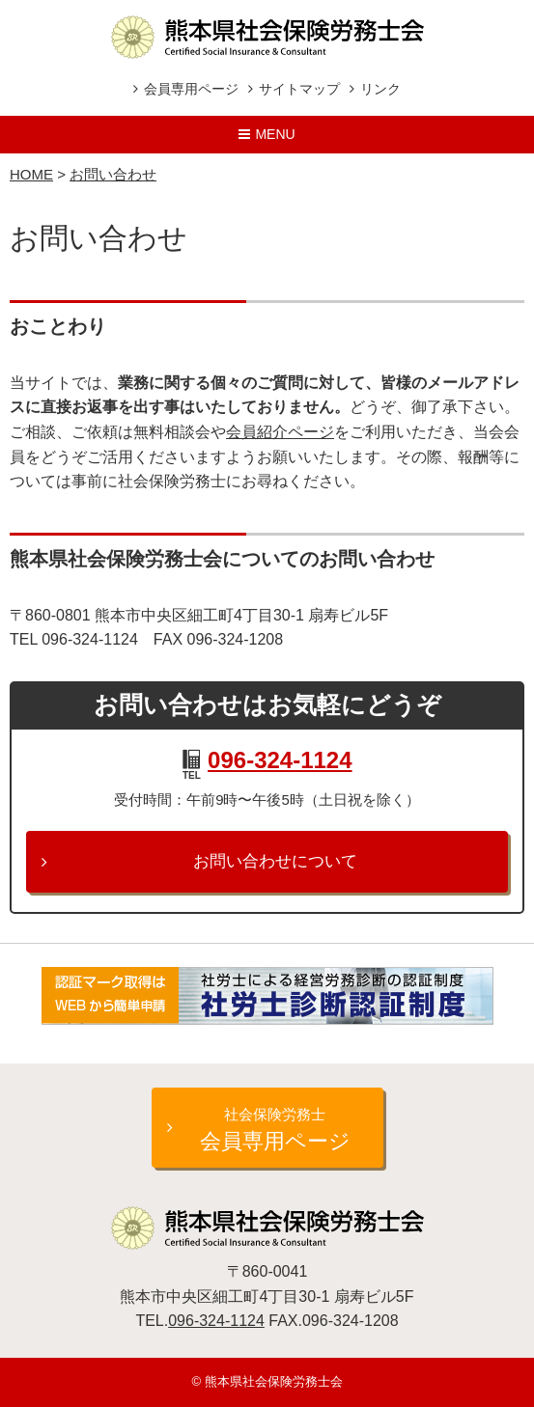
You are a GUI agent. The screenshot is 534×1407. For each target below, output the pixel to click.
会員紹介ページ (280, 432)
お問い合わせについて (275, 861)
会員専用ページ (191, 89)
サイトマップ (299, 89)
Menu (275, 134)
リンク (380, 89)
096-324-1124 (279, 760)
